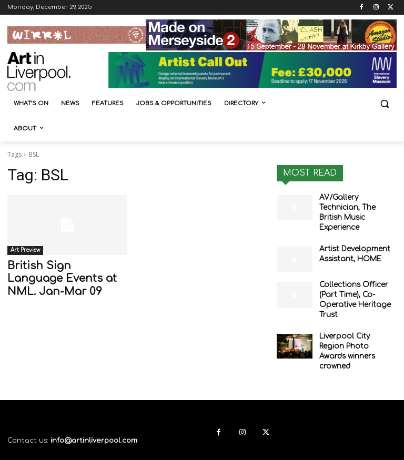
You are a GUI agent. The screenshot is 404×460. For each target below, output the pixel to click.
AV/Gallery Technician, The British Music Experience (356, 206)
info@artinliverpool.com (93, 409)
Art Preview (25, 250)
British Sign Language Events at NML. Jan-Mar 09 (63, 276)
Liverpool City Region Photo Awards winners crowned (355, 326)
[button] (384, 103)
